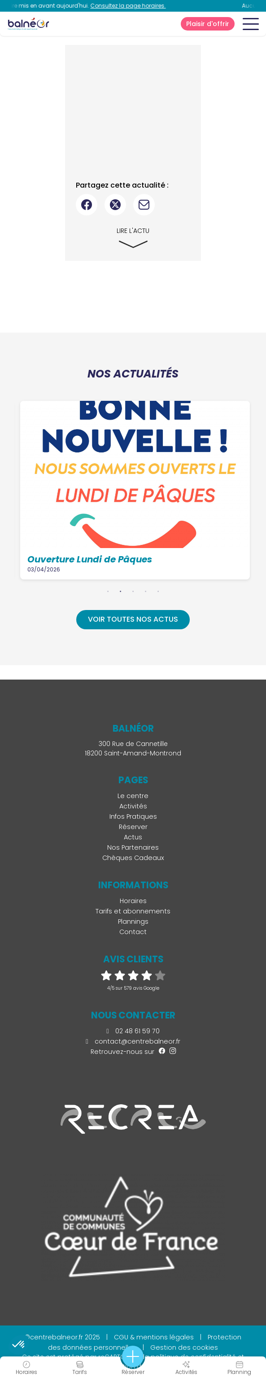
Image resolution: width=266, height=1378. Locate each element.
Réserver (133, 826)
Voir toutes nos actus (133, 619)
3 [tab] (133, 591)
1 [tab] (108, 591)
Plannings (133, 921)
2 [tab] (120, 591)
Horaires (133, 900)
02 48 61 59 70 (132, 1031)
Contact (133, 931)
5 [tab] (158, 591)
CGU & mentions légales (154, 1337)
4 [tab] (145, 591)
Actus (133, 837)
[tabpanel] (136, 490)
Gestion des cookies (184, 1347)
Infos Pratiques (133, 816)
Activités (133, 806)
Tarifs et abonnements (133, 911)
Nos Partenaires (133, 847)
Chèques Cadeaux (133, 857)
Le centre (133, 795)
